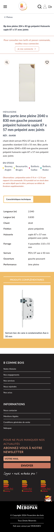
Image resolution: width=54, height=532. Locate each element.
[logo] (23, 6)
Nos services (9, 380)
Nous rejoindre (10, 386)
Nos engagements (11, 374)
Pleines (9, 17)
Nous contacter (10, 410)
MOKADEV (36, 526)
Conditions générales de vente (16, 422)
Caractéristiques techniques (18, 199)
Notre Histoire (9, 369)
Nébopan (7, 428)
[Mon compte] (44, 6)
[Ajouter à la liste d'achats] (47, 62)
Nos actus (7, 392)
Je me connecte (27, 48)
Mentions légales (10, 416)
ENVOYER (27, 465)
